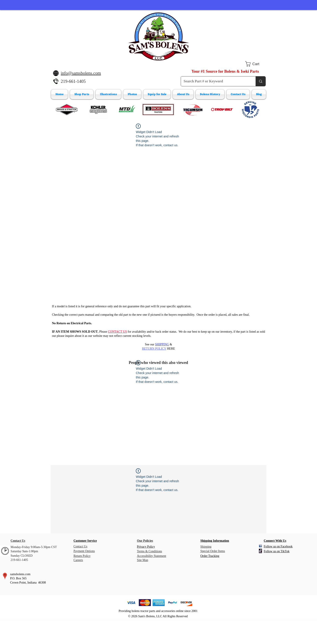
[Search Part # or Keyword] (215, 81)
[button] (255, 64)
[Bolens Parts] (158, 109)
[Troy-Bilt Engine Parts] (222, 109)
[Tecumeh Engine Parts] (192, 109)
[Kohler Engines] (98, 109)
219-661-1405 (73, 81)
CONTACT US (117, 331)
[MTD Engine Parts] (127, 109)
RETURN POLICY (154, 348)
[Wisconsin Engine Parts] (250, 109)
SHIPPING (162, 344)
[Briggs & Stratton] (67, 109)
